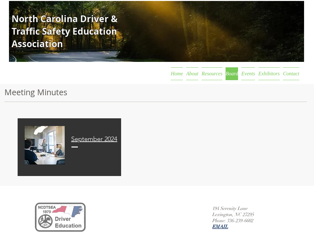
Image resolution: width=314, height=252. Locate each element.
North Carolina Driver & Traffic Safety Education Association (65, 31)
